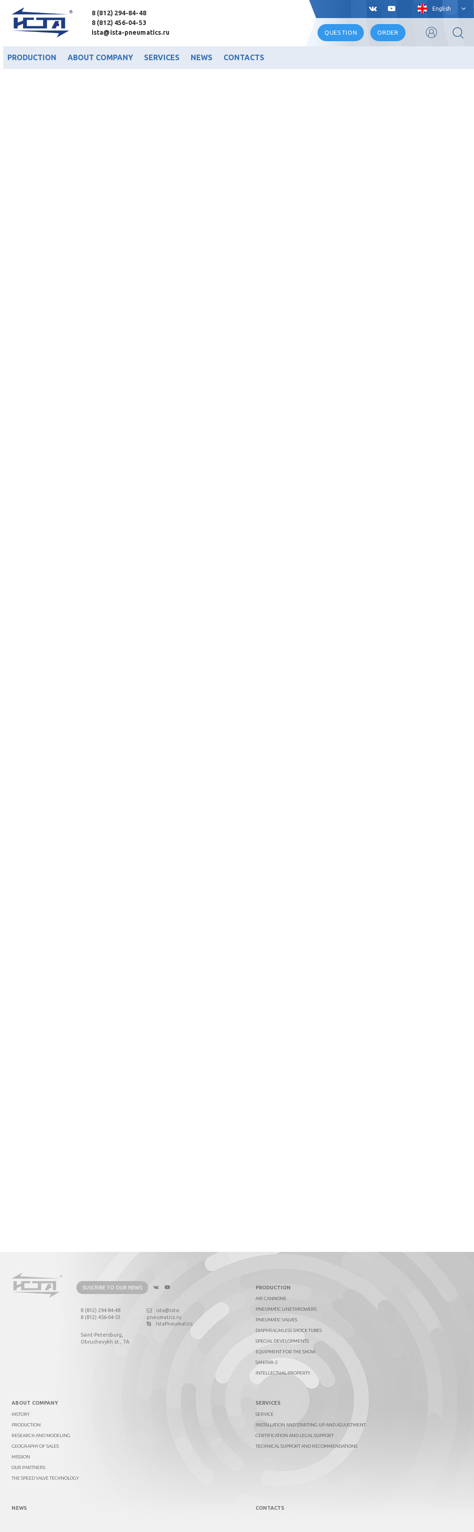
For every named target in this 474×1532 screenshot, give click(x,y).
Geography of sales (35, 1446)
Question (340, 32)
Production (31, 57)
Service (265, 1414)
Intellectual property (283, 1373)
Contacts (244, 57)
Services (162, 57)
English (441, 9)
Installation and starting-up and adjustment (311, 1424)
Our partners (28, 1467)
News (201, 57)
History (21, 1414)
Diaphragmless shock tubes (289, 1330)
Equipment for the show (285, 1351)
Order (387, 32)
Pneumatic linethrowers (286, 1309)
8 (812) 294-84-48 (119, 13)
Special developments (282, 1341)
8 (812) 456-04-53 (119, 22)
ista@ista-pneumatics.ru (130, 32)
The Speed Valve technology (45, 1478)
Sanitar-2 (267, 1362)
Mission (21, 1456)
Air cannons (271, 1298)
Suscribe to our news (112, 1287)
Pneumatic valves (276, 1319)
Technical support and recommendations (306, 1446)
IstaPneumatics (170, 1323)
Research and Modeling (41, 1435)
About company (100, 57)
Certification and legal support (295, 1435)
